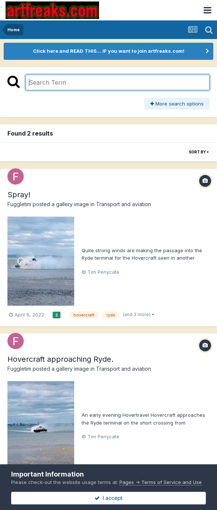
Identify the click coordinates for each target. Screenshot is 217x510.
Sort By (199, 152)
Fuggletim (19, 204)
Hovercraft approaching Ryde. (60, 359)
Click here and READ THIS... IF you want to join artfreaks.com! (108, 51)
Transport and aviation (123, 204)
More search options (177, 104)
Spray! (18, 194)
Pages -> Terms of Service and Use (160, 482)
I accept (108, 498)
